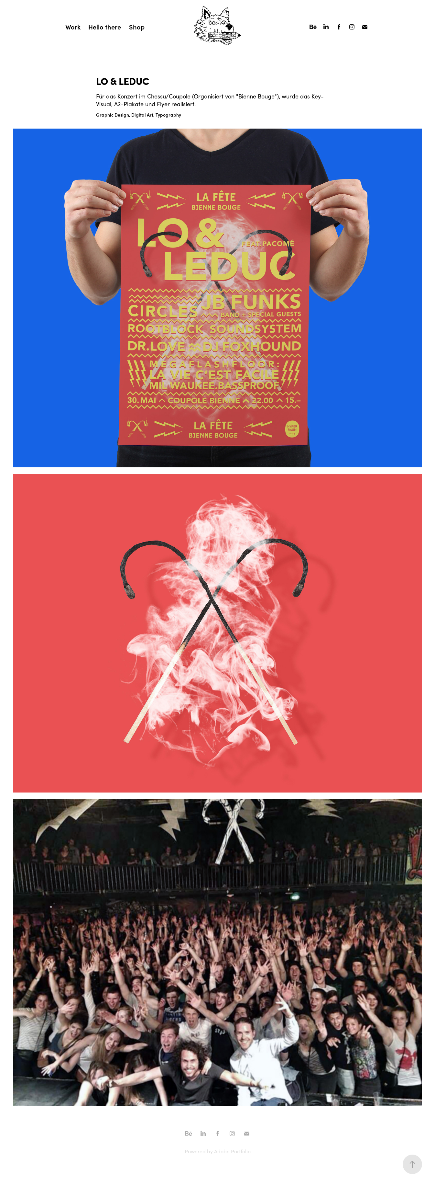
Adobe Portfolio (232, 1151)
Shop (137, 26)
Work (73, 26)
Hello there (104, 26)
